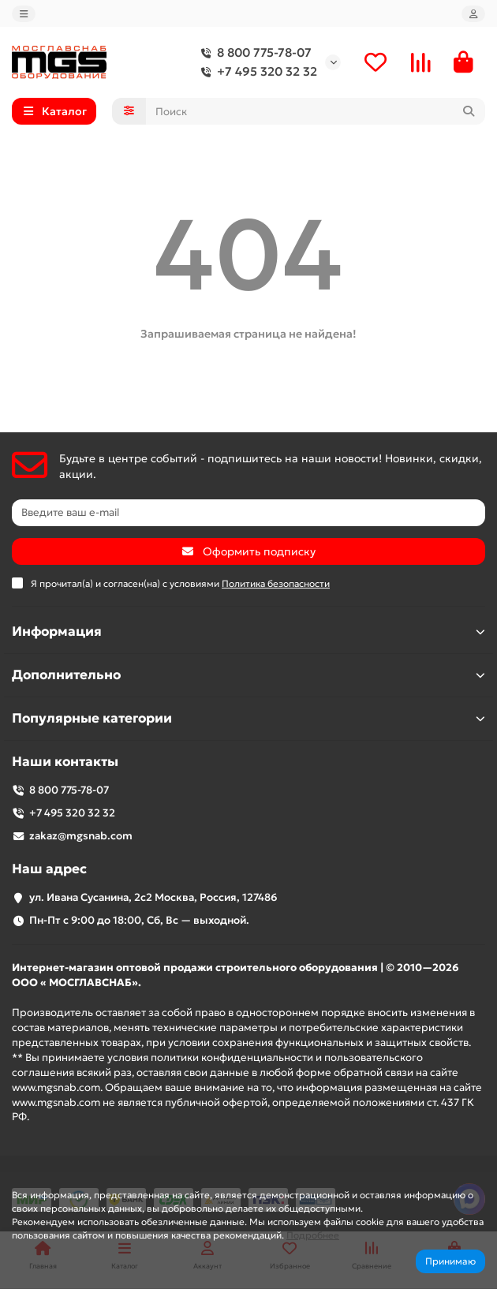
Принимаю (450, 1261)
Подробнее (312, 1235)
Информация (248, 631)
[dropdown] (24, 14)
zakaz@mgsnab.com (81, 836)
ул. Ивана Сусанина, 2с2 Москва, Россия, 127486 (153, 897)
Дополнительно (248, 675)
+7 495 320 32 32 (256, 71)
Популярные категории (248, 718)
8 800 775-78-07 (253, 53)
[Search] (316, 111)
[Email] (248, 512)
